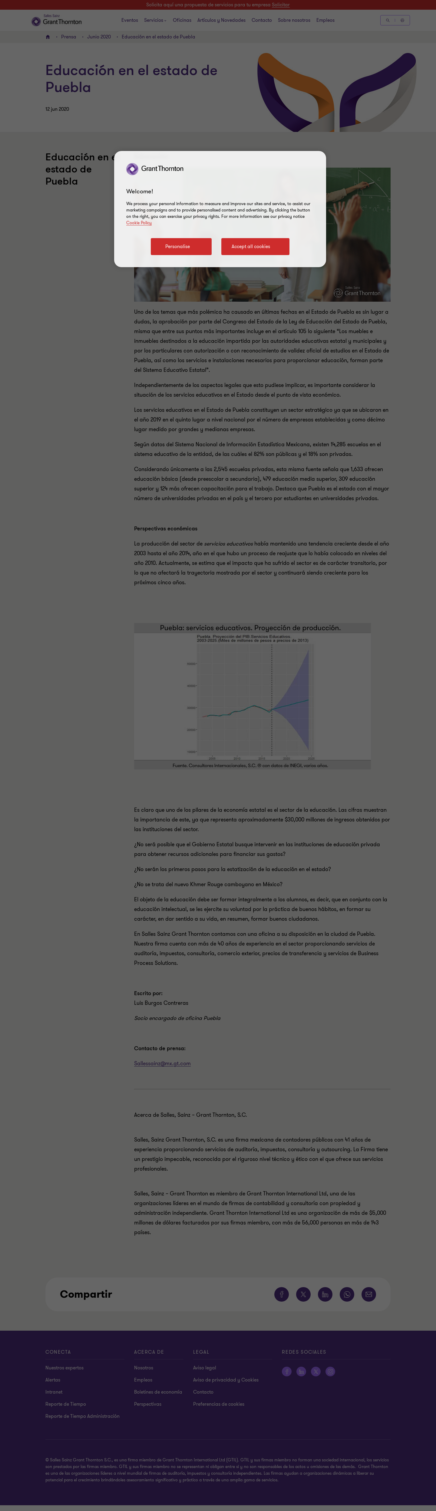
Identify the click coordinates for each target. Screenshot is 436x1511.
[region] (220, 209)
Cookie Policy (139, 223)
